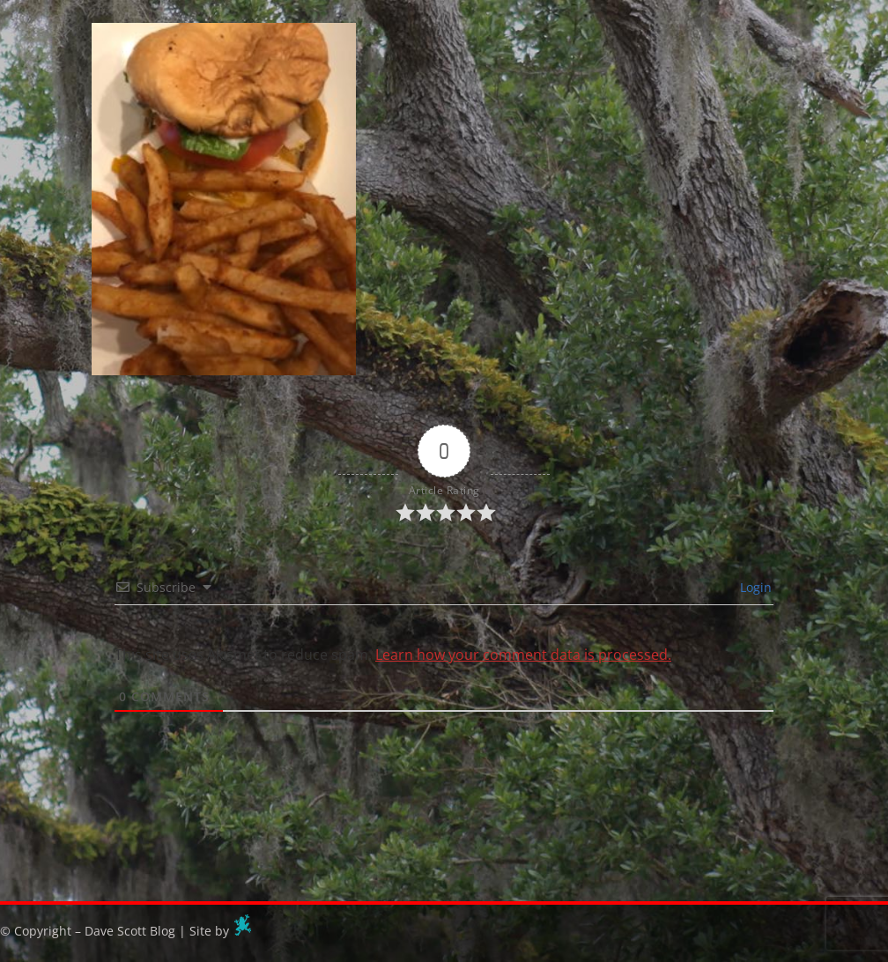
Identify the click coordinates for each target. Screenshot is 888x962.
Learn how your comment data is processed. (523, 654)
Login (754, 587)
